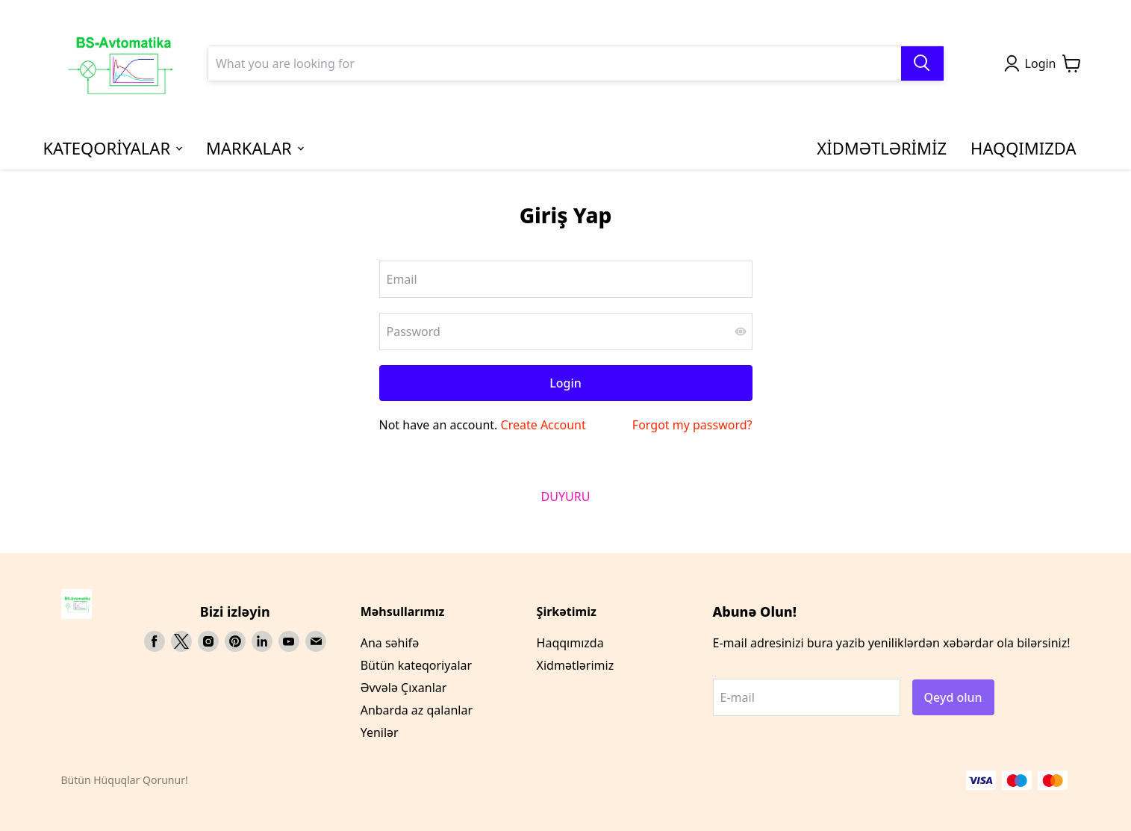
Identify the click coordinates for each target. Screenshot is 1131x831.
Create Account (543, 425)
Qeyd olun (953, 697)
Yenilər (380, 732)
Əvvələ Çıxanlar (404, 687)
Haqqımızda (570, 643)
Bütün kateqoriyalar (416, 665)
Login (565, 383)
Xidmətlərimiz (575, 665)
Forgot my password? (692, 425)
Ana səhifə (390, 643)
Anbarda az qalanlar (417, 710)
